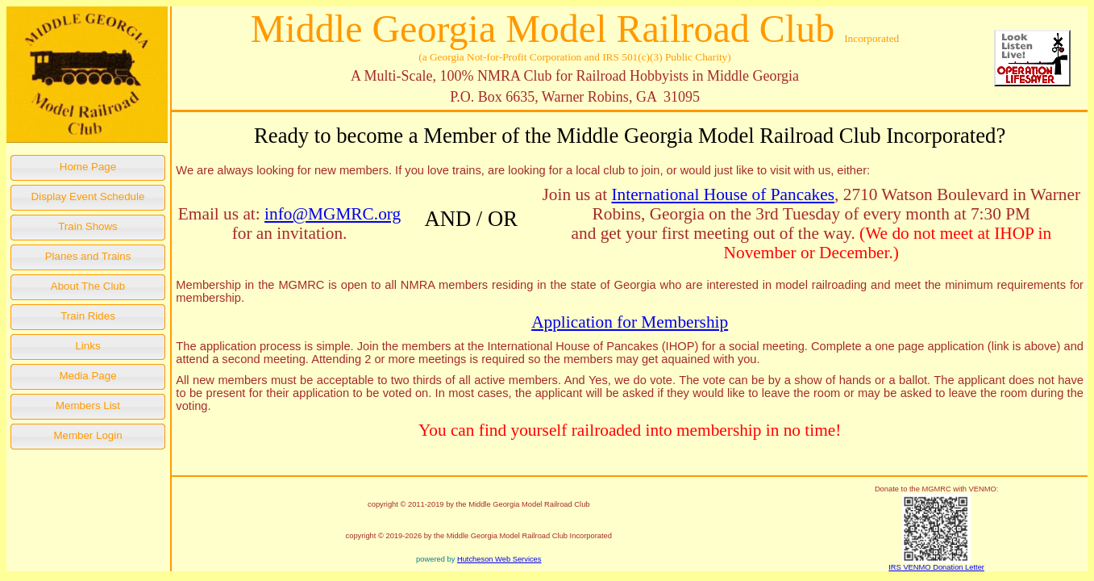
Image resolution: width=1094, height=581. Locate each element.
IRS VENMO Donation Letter (936, 567)
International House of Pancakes (722, 194)
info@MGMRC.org (332, 214)
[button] (87, 168)
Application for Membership (629, 322)
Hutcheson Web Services (499, 559)
